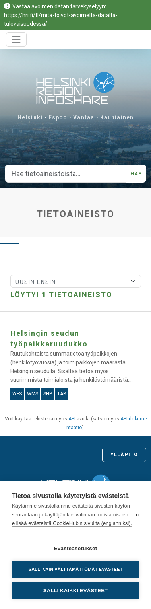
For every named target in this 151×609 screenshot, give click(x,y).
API (72, 419)
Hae (135, 174)
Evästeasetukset (75, 548)
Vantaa (83, 117)
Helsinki (30, 117)
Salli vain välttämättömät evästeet (76, 569)
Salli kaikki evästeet (75, 590)
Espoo (58, 117)
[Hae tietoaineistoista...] (65, 174)
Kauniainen (117, 117)
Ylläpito (124, 454)
